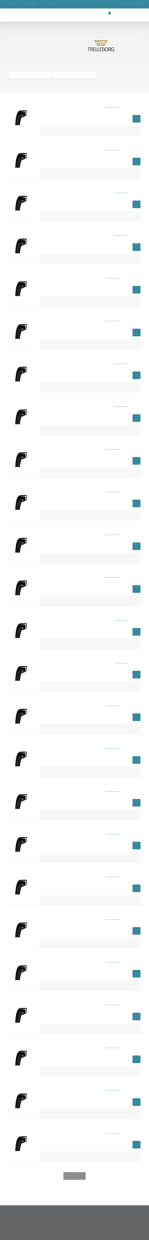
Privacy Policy (72, 210)
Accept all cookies (101, 210)
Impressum (39, 196)
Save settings (46, 210)
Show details (106, 187)
